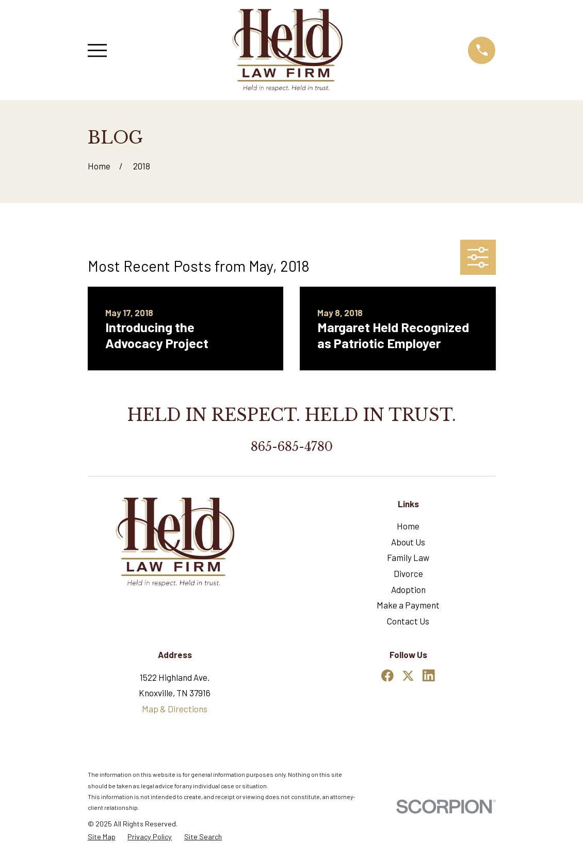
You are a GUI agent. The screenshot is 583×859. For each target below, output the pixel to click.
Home (408, 526)
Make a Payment (408, 605)
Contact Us (408, 621)
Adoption (408, 589)
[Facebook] (387, 675)
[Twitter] (408, 675)
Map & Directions (174, 709)
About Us (408, 542)
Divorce (408, 573)
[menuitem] (102, 837)
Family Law (408, 557)
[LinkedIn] (429, 675)
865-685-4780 (292, 446)
